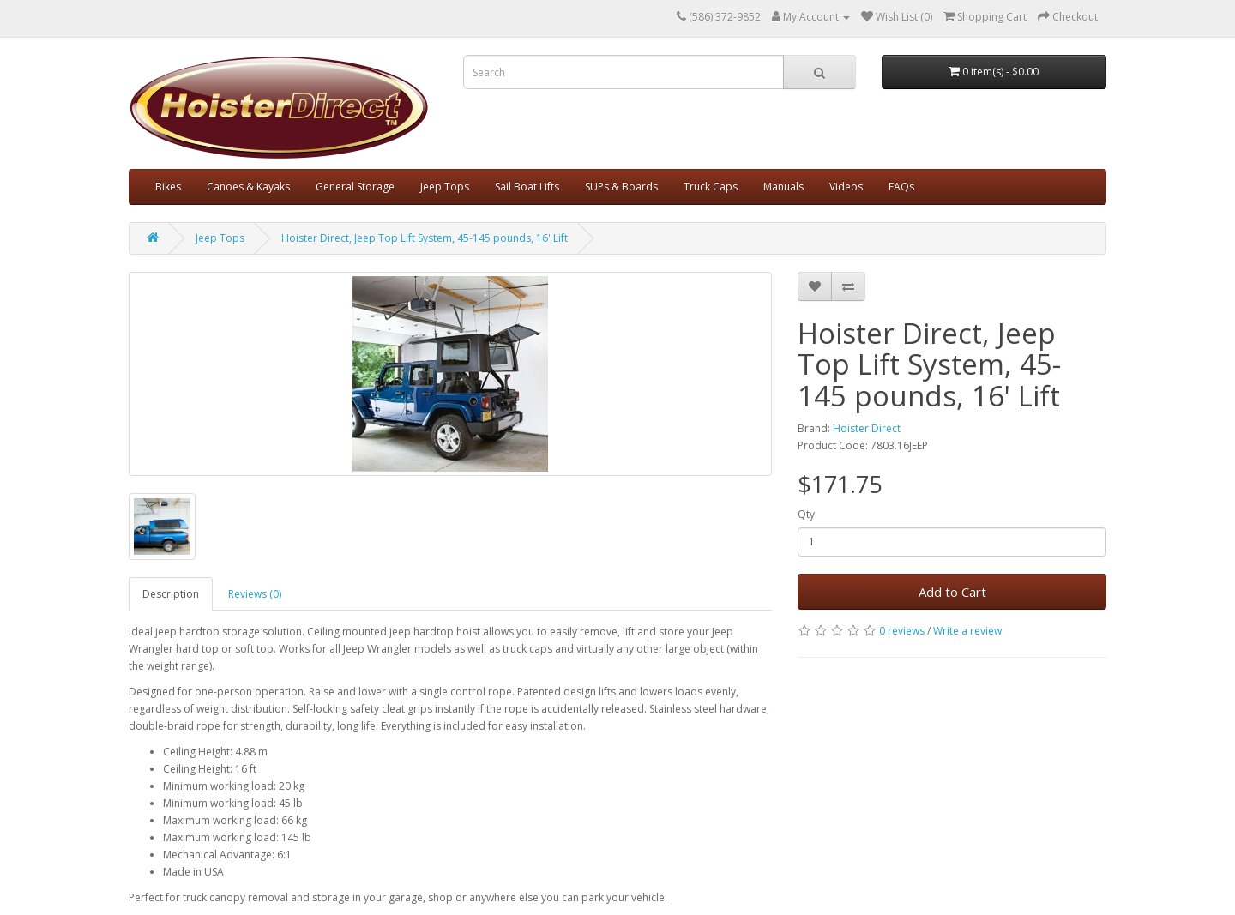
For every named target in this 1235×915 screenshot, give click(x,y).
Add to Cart (952, 591)
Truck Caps (711, 186)
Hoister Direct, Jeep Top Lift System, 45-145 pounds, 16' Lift (424, 238)
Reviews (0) (254, 594)
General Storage (355, 186)
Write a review (967, 630)
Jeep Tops (444, 186)
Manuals (783, 186)
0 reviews (902, 630)
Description (170, 594)
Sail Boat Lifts (527, 186)
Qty (806, 514)
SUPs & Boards (621, 186)
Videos (846, 186)
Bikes (168, 186)
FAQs (901, 186)
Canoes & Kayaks (248, 186)
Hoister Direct (867, 428)
